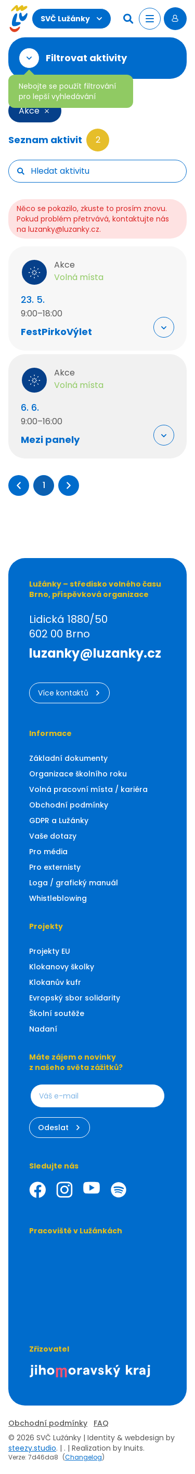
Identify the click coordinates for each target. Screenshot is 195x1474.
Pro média (48, 851)
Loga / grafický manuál (73, 883)
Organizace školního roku (78, 774)
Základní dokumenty (68, 758)
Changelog (83, 1457)
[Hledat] (129, 18)
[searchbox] (104, 171)
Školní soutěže (56, 1013)
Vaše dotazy (52, 836)
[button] (18, 485)
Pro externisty (55, 867)
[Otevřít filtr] (29, 58)
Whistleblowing (58, 898)
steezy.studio (32, 1448)
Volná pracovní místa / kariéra (88, 789)
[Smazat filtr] (47, 111)
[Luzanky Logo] (18, 18)
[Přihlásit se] (175, 18)
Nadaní (43, 1029)
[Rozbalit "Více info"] (163, 327)
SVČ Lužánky (71, 18)
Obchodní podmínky (68, 805)
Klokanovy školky (61, 967)
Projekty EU (49, 951)
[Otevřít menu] (150, 19)
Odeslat (59, 1127)
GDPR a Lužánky (58, 820)
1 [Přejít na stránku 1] (44, 485)
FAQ (101, 1423)
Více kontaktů (69, 693)
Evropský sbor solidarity (74, 998)
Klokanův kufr (55, 982)
